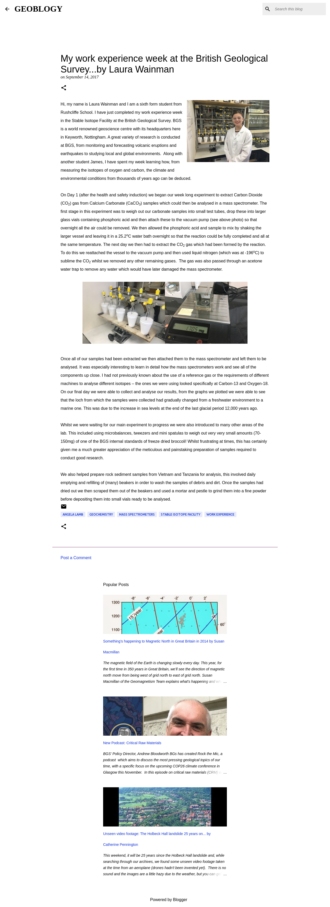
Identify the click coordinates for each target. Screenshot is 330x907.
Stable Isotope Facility (180, 514)
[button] (64, 88)
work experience (220, 514)
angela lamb (73, 514)
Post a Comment (76, 558)
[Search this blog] (299, 9)
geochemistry (101, 514)
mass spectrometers (137, 514)
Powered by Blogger (165, 899)
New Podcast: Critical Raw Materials (132, 743)
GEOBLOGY (38, 8)
